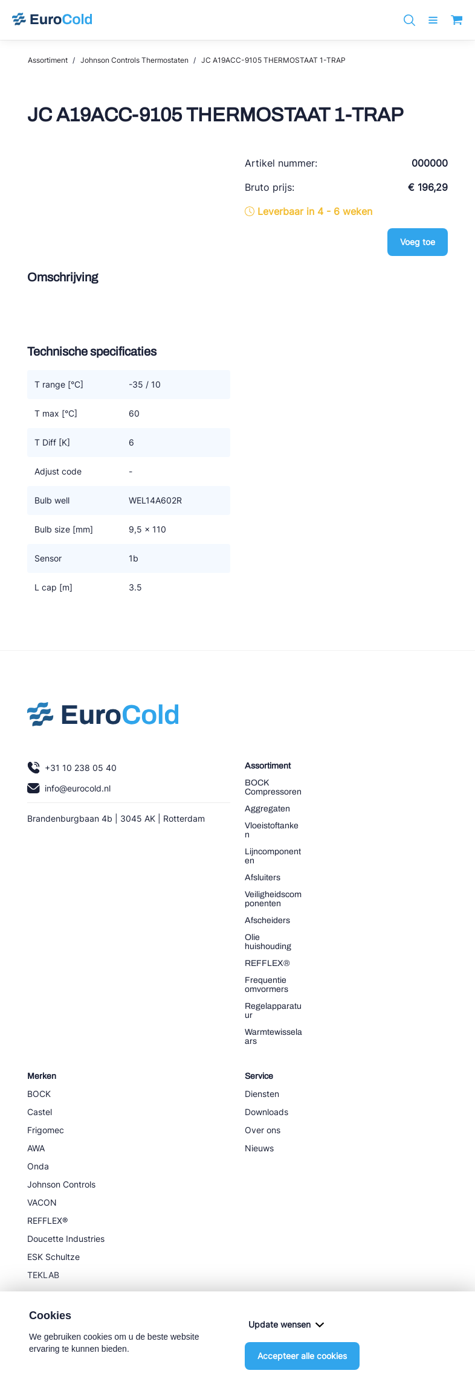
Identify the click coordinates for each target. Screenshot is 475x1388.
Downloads (266, 1112)
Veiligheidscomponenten (273, 899)
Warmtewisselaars (273, 1037)
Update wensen (286, 1324)
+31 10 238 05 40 (72, 767)
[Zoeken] (409, 20)
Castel (39, 1112)
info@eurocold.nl (69, 788)
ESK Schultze (53, 1257)
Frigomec (45, 1130)
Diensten (262, 1094)
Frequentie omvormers (266, 985)
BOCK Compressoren (273, 787)
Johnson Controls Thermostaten (134, 60)
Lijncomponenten (273, 856)
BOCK (39, 1094)
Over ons (262, 1130)
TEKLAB (43, 1275)
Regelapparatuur (273, 1011)
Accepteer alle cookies (302, 1356)
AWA (36, 1148)
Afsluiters (262, 877)
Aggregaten (267, 808)
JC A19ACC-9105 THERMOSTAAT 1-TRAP (273, 60)
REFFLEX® (267, 963)
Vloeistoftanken (272, 830)
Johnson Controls (61, 1184)
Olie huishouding (268, 942)
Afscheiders (267, 920)
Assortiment (48, 60)
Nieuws (259, 1148)
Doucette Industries (66, 1238)
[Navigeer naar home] (52, 20)
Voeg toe (417, 242)
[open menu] (433, 20)
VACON (42, 1202)
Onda (38, 1166)
